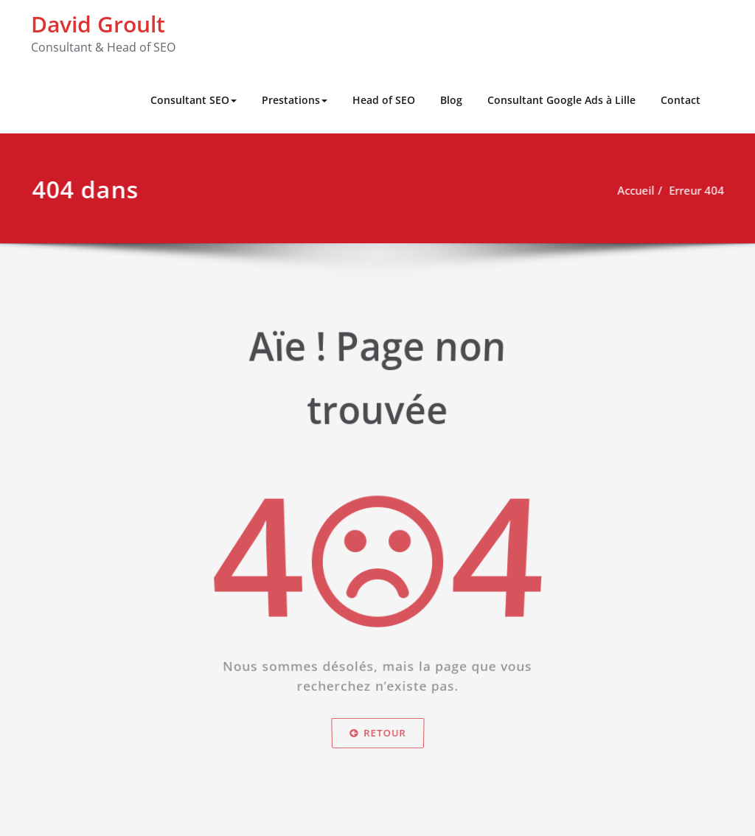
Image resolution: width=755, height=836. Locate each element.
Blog (451, 100)
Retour (378, 738)
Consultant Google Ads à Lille (561, 100)
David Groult (98, 24)
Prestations (294, 100)
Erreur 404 (703, 190)
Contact (680, 100)
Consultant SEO (193, 100)
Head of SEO (383, 100)
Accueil (642, 190)
